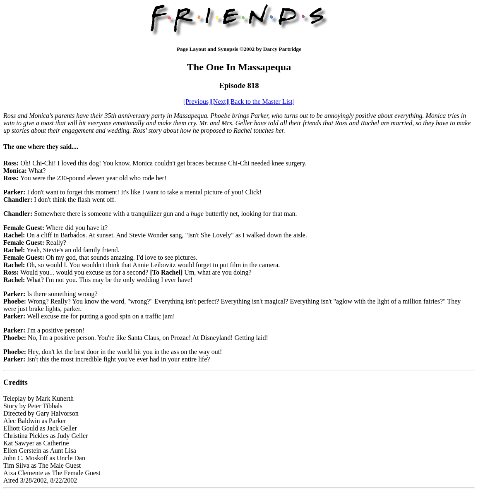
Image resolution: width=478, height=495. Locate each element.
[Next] (219, 101)
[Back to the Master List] (261, 101)
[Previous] (197, 101)
